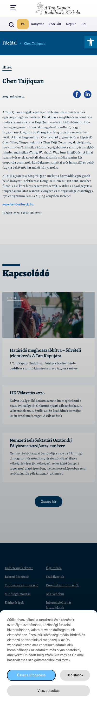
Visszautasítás (48, 691)
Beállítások (75, 675)
